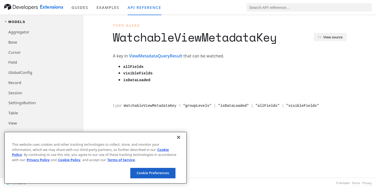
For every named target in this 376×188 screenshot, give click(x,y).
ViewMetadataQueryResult (155, 56)
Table (13, 112)
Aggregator (19, 31)
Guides (80, 7)
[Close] (178, 137)
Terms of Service (121, 159)
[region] (95, 158)
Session (15, 92)
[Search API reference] (309, 7)
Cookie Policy (69, 159)
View (12, 123)
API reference (144, 7)
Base (12, 42)
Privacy (367, 183)
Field (12, 62)
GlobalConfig (20, 72)
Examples (108, 7)
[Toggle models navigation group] (42, 22)
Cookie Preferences (153, 173)
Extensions (51, 7)
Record (14, 82)
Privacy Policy (38, 159)
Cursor (14, 52)
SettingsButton (22, 102)
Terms (356, 183)
